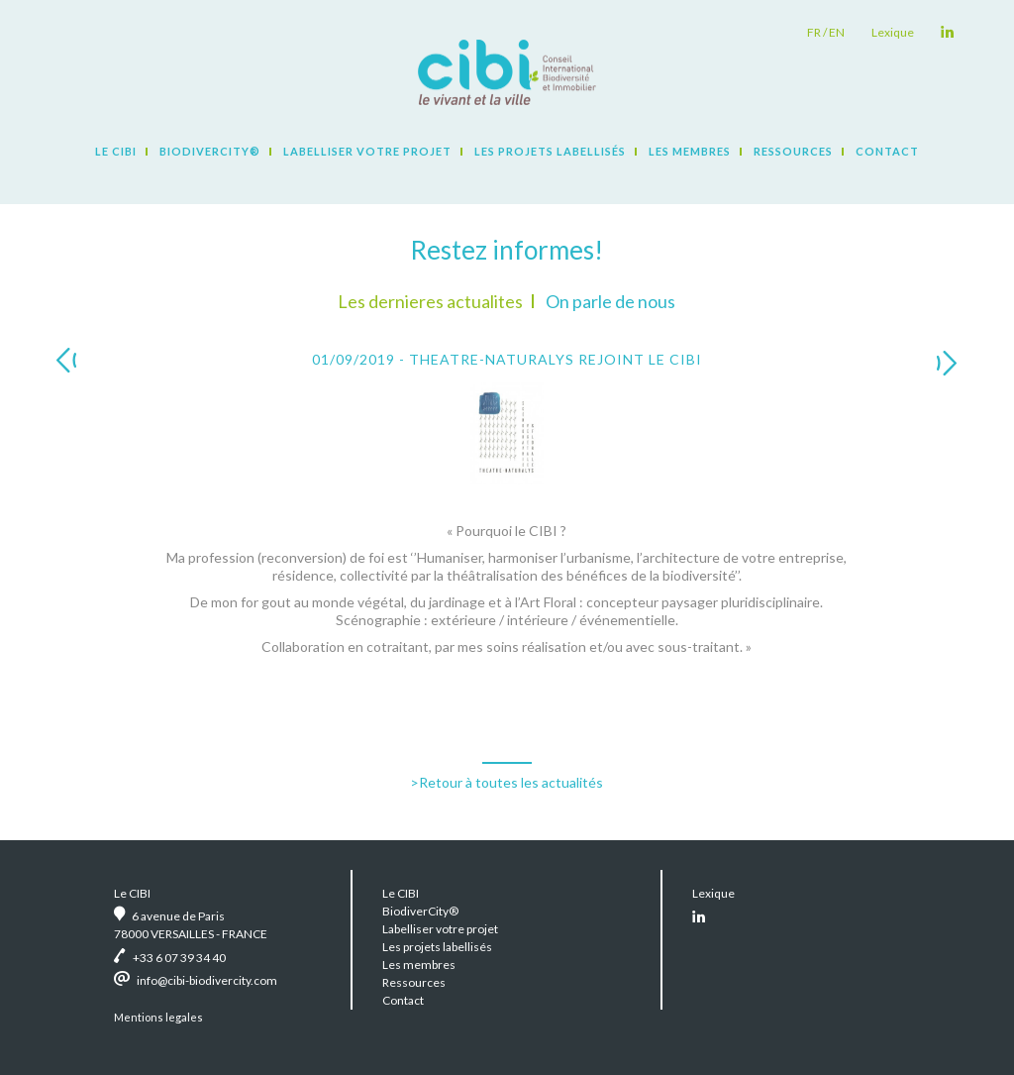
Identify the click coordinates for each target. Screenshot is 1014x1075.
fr (814, 32)
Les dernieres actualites (430, 301)
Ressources (793, 151)
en (837, 32)
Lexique (892, 32)
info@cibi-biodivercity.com (207, 980)
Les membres (690, 151)
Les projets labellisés (550, 151)
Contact (887, 151)
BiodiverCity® (209, 151)
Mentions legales (158, 1017)
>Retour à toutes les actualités (506, 782)
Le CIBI (116, 151)
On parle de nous (610, 301)
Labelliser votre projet (367, 151)
